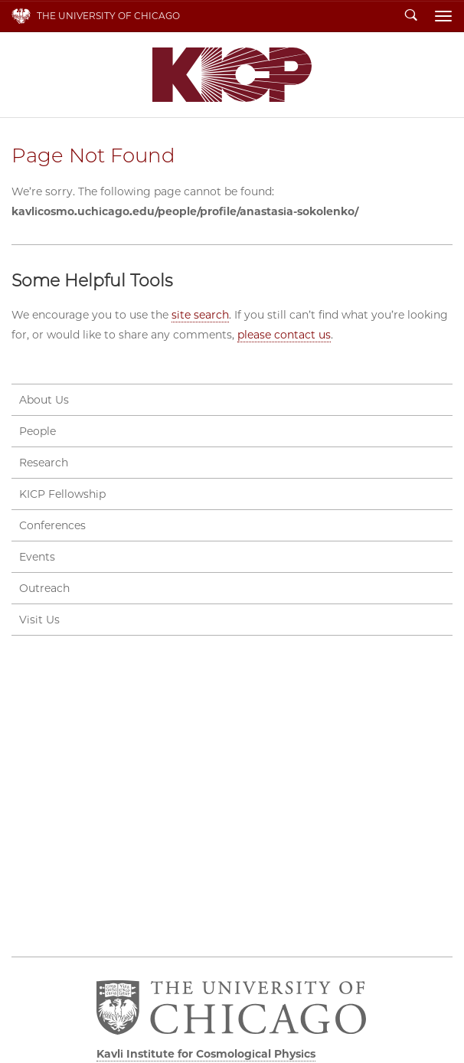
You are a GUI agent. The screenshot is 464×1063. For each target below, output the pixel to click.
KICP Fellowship (62, 494)
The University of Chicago (108, 15)
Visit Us (39, 619)
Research (43, 462)
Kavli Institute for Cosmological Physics (232, 74)
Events (37, 557)
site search (200, 315)
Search (411, 16)
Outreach (44, 588)
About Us (44, 400)
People (37, 431)
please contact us (284, 335)
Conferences (52, 525)
